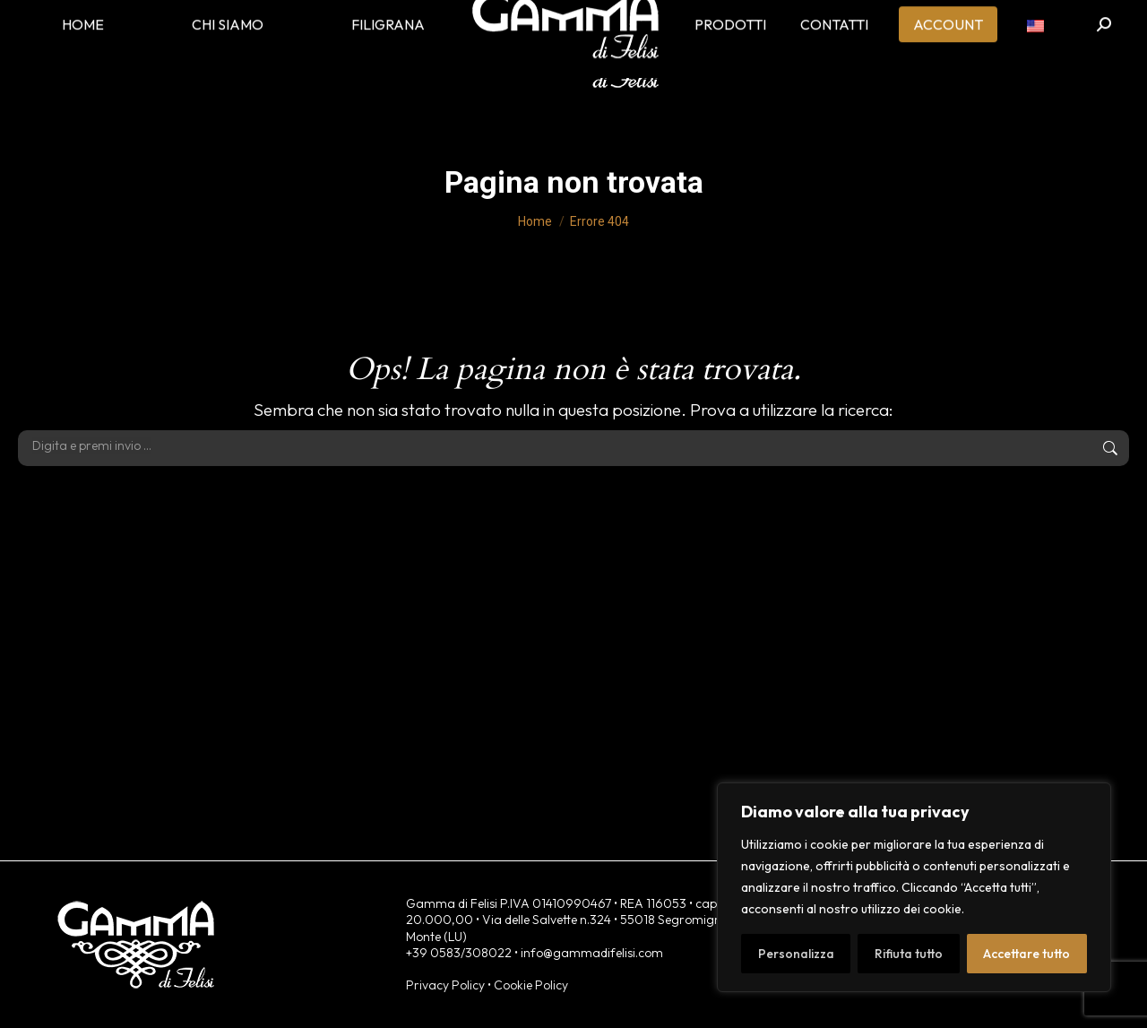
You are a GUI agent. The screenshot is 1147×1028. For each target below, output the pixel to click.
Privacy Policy (445, 985)
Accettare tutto (1026, 954)
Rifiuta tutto (909, 954)
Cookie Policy (531, 985)
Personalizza (796, 954)
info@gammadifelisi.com (592, 953)
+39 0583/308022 (459, 953)
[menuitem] (1035, 53)
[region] (914, 887)
